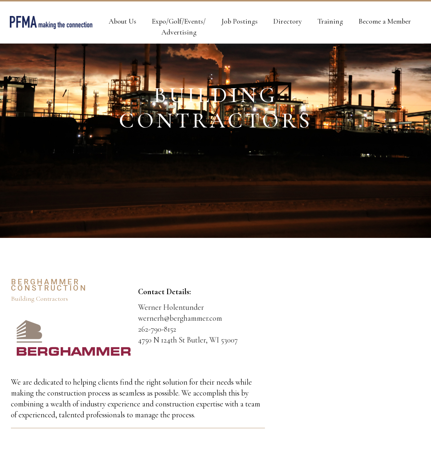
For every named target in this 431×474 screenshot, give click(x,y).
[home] (50, 22)
